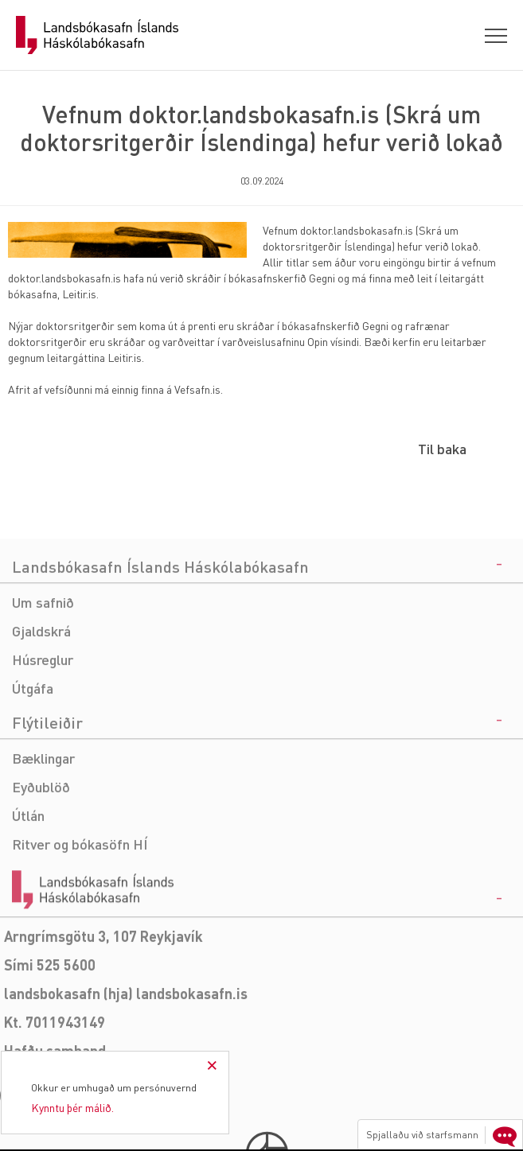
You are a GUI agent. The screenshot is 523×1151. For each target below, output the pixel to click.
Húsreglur (42, 726)
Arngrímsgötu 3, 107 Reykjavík (103, 1003)
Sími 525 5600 (50, 1032)
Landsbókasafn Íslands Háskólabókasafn (97, 35)
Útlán (28, 882)
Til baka (442, 448)
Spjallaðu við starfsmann (443, 1135)
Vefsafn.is (197, 389)
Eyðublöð (41, 854)
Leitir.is (79, 293)
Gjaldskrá (41, 698)
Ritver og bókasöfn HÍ (80, 911)
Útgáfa (32, 755)
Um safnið (43, 669)
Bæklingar (43, 825)
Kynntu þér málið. (72, 1107)
